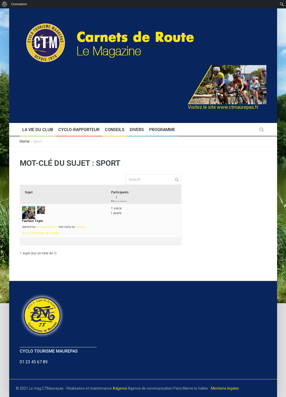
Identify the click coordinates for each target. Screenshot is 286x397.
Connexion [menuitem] (19, 4)
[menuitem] (4, 4)
